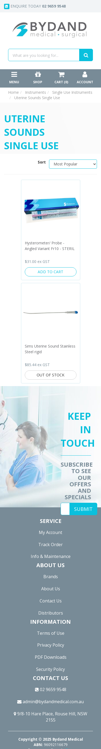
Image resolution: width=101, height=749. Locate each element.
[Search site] (86, 55)
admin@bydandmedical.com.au (50, 702)
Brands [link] (50, 577)
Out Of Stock (50, 374)
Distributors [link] (50, 613)
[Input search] (43, 55)
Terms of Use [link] (50, 633)
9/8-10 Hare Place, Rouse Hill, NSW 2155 (50, 717)
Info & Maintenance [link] (51, 556)
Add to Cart (50, 271)
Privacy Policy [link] (50, 645)
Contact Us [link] (51, 601)
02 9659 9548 (50, 689)
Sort (41, 162)
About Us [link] (50, 589)
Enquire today (35, 6)
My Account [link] (50, 532)
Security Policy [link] (50, 669)
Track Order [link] (50, 544)
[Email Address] (65, 509)
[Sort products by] (73, 164)
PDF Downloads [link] (51, 657)
